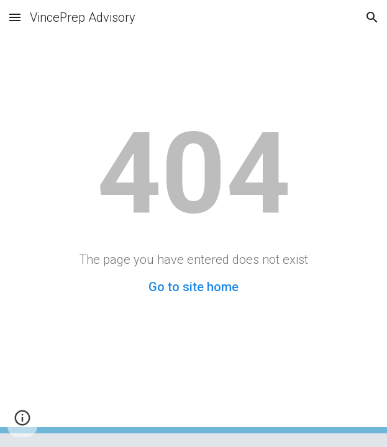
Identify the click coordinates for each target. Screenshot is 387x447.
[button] (15, 17)
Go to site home (193, 286)
